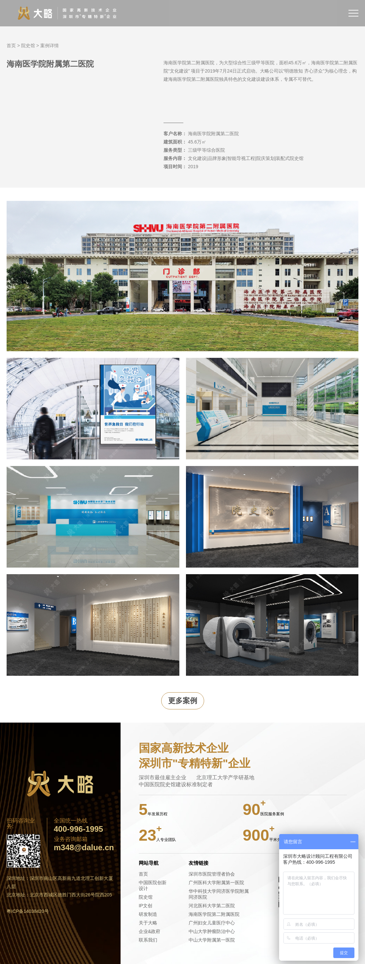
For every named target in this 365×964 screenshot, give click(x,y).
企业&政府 (149, 931)
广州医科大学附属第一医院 (216, 882)
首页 (11, 45)
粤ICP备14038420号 (28, 911)
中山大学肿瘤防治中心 (212, 931)
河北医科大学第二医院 (212, 905)
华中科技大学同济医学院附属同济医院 (219, 894)
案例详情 (49, 45)
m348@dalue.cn (84, 848)
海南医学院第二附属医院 (214, 914)
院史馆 (28, 45)
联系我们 (148, 940)
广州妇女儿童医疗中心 (212, 922)
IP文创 (145, 905)
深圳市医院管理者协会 (212, 874)
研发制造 (148, 914)
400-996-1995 (78, 829)
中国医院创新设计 (152, 885)
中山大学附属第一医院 (212, 940)
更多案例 (182, 701)
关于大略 (148, 922)
